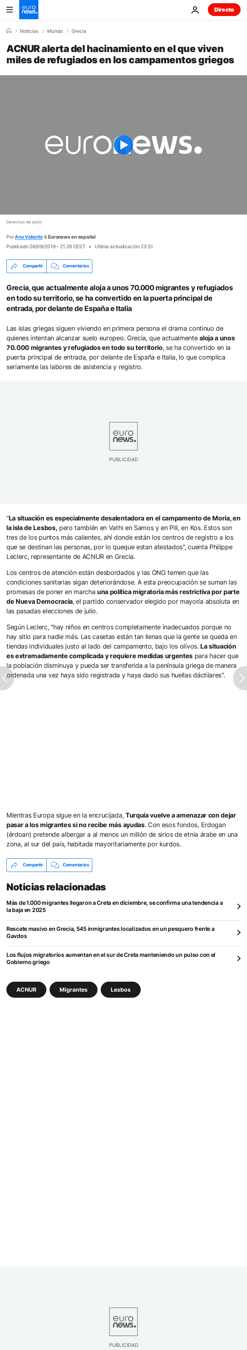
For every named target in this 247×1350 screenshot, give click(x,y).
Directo (224, 9)
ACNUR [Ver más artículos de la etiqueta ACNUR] (26, 989)
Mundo (55, 31)
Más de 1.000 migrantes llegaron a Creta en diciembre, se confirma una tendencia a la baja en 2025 (114, 906)
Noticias (29, 31)
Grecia (79, 31)
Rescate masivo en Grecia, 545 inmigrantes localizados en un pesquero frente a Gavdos (110, 932)
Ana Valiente (29, 237)
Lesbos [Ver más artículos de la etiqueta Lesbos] (121, 989)
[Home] (8, 31)
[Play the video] (123, 145)
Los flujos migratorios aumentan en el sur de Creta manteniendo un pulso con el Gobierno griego (110, 958)
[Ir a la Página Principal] (28, 9)
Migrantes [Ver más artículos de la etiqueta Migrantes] (74, 989)
